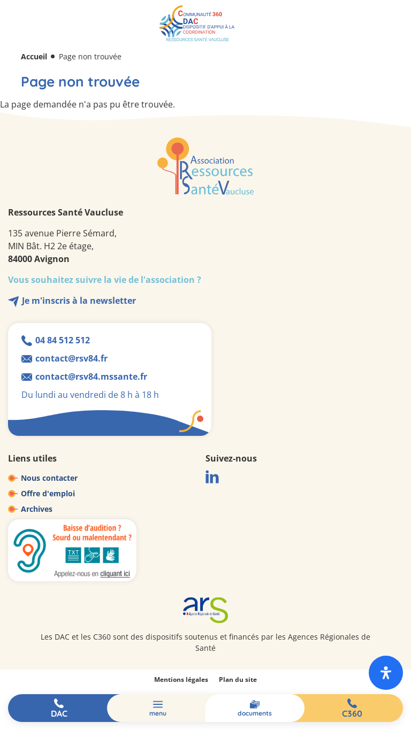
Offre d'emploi (48, 493)
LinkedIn (212, 476)
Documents (255, 713)
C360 (352, 713)
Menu (157, 713)
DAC (59, 713)
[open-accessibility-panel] (386, 673)
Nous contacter (49, 478)
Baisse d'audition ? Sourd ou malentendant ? (72, 550)
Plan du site (238, 679)
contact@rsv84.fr (71, 358)
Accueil (34, 56)
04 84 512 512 (62, 340)
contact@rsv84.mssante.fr (91, 376)
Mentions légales (181, 679)
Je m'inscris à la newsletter (79, 300)
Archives (36, 509)
